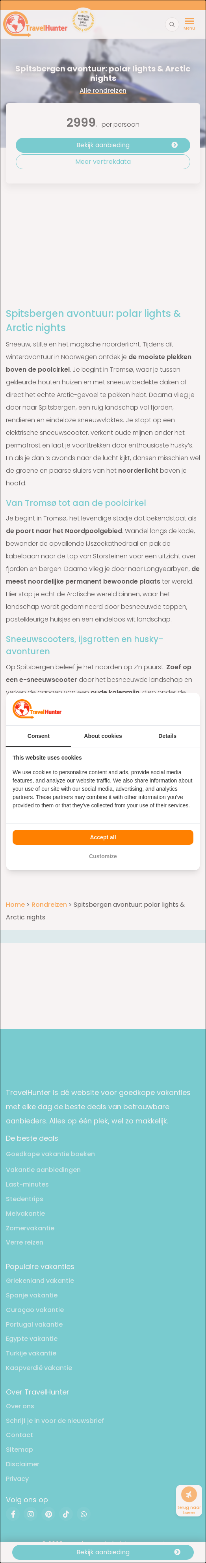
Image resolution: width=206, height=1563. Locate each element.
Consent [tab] (39, 736)
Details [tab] (167, 736)
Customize (103, 856)
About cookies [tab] (103, 736)
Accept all (103, 837)
